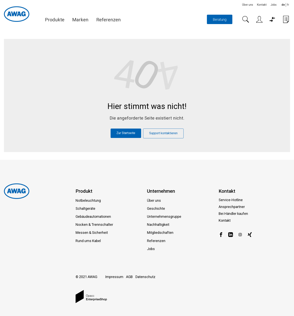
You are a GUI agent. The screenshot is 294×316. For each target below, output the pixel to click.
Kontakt (262, 4)
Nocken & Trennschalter (94, 224)
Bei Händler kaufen (233, 214)
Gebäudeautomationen (93, 216)
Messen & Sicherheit (92, 232)
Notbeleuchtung (88, 200)
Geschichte (156, 208)
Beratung (219, 19)
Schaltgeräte (85, 208)
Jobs (274, 4)
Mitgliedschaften (160, 232)
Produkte (54, 20)
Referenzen (108, 20)
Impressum (114, 277)
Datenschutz (145, 277)
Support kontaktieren (163, 133)
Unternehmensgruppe (164, 216)
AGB (129, 277)
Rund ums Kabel (88, 241)
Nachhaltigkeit (158, 224)
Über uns (247, 4)
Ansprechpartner (232, 207)
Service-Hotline (231, 200)
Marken (80, 20)
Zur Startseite (125, 133)
